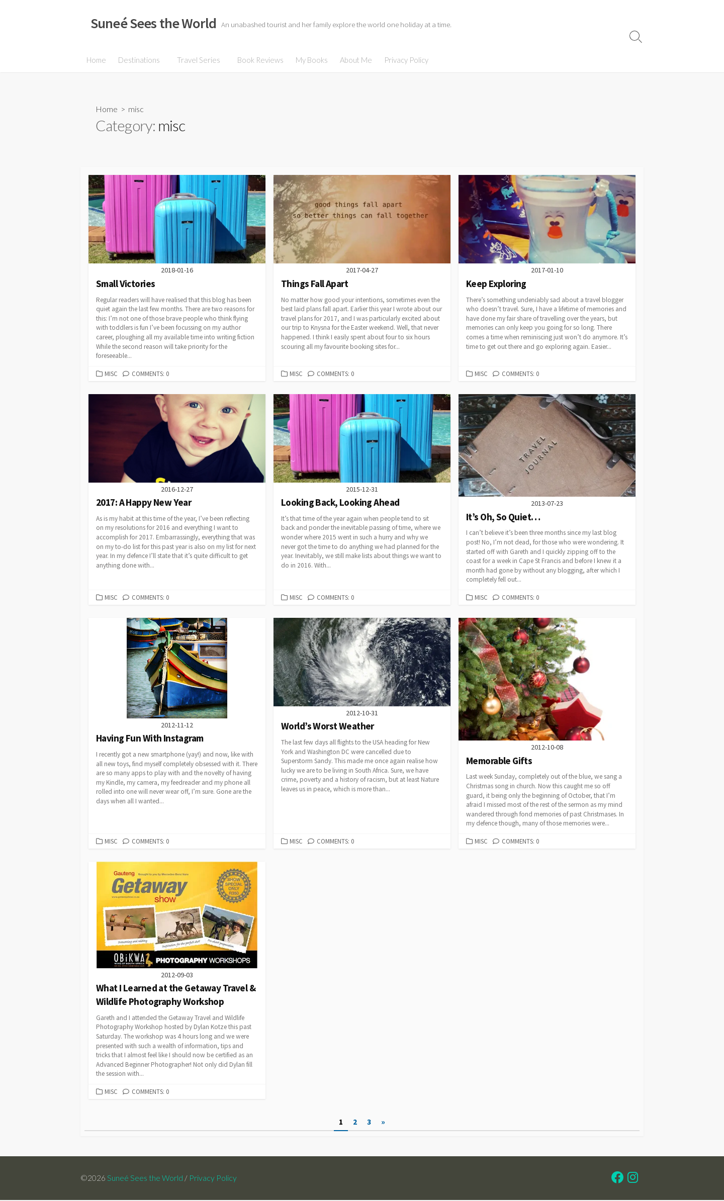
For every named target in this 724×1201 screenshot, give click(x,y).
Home (96, 59)
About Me (353, 59)
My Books (309, 59)
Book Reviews (257, 59)
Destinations (139, 59)
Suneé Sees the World (145, 1178)
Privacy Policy (403, 59)
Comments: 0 (150, 373)
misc (111, 373)
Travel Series (197, 59)
